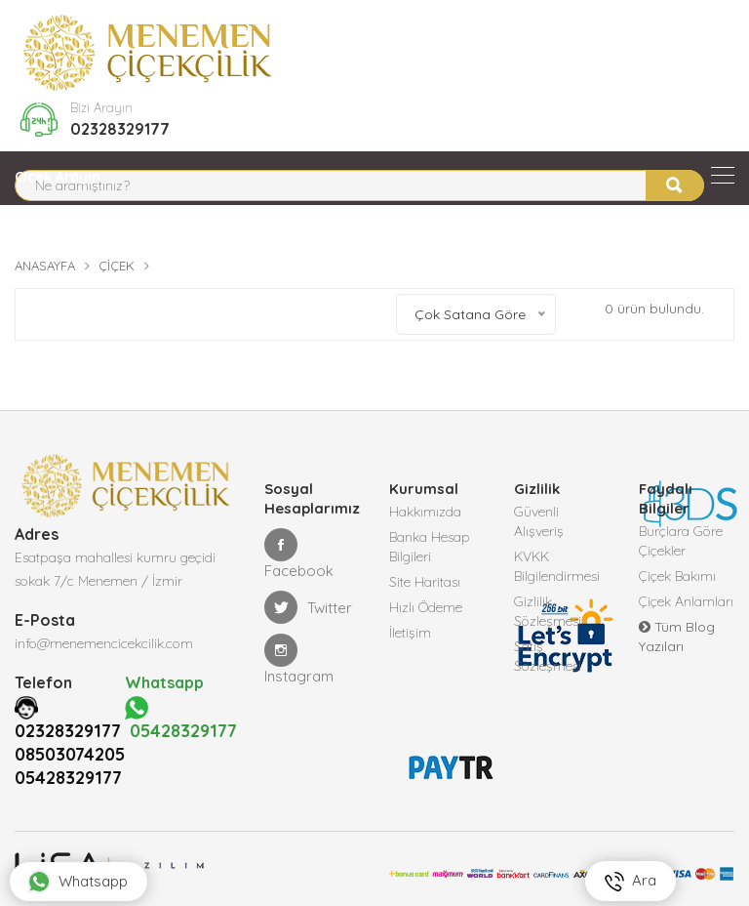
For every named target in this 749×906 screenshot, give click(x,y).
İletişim (410, 632)
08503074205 (70, 754)
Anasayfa (45, 265)
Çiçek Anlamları (686, 601)
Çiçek (117, 265)
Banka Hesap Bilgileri (429, 546)
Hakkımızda (425, 511)
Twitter (308, 607)
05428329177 (68, 777)
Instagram (299, 659)
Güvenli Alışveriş (539, 521)
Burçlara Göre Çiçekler (681, 540)
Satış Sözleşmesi (547, 656)
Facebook (299, 554)
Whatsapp (77, 881)
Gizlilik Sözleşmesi (547, 611)
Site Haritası (424, 582)
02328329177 (120, 129)
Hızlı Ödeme (425, 607)
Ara (630, 881)
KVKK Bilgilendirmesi (557, 566)
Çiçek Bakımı (677, 576)
